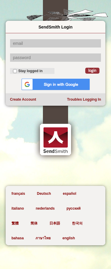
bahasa (18, 238)
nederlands (45, 208)
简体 (34, 223)
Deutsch (44, 194)
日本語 (54, 223)
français (18, 194)
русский (74, 208)
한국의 (77, 223)
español (69, 194)
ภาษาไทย (43, 238)
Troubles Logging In (84, 99)
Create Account (23, 99)
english (68, 238)
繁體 (15, 223)
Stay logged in (28, 71)
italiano (18, 208)
